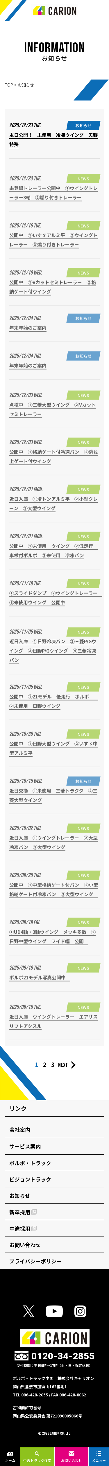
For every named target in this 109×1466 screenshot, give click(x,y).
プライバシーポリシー (35, 1261)
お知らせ (19, 1195)
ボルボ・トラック (30, 1163)
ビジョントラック (30, 1179)
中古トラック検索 (37, 1457)
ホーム (10, 1457)
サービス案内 (25, 1146)
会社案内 (19, 1129)
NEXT (63, 1065)
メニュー (99, 1457)
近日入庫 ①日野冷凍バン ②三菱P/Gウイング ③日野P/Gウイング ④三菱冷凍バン (52, 658)
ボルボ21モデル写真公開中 (39, 981)
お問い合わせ (71, 1457)
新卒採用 (23, 1212)
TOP (9, 85)
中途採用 (23, 1228)
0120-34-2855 (63, 1356)
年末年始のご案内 (28, 331)
